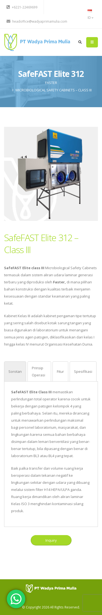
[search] (80, 42)
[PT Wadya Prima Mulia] (51, 588)
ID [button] (90, 15)
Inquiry (51, 540)
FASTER (51, 82)
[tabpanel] (51, 451)
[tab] (15, 371)
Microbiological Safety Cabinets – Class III (54, 90)
